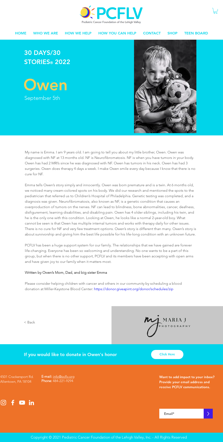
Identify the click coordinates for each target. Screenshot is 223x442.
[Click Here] (167, 354)
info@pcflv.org (63, 376)
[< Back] (30, 322)
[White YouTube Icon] (22, 402)
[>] (208, 414)
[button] (215, 11)
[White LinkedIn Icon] (31, 402)
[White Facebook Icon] (12, 402)
